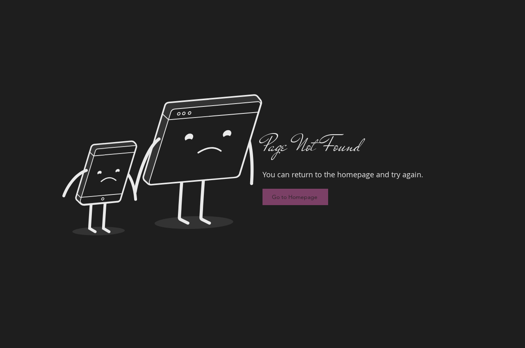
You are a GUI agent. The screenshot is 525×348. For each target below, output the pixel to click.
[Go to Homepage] (295, 197)
